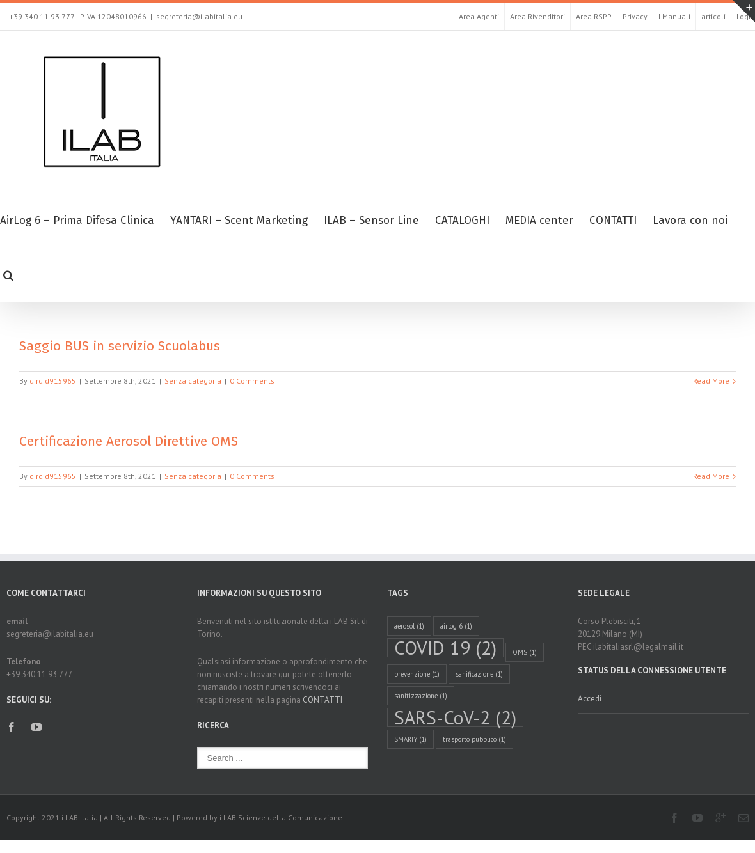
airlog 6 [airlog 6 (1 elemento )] (456, 626)
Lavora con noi (690, 220)
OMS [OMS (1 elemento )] (525, 652)
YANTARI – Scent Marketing (239, 220)
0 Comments (252, 381)
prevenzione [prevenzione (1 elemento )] (417, 673)
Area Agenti (479, 16)
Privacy (635, 16)
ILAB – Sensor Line (371, 220)
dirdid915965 (52, 381)
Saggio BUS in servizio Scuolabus (119, 346)
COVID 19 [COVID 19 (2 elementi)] (445, 647)
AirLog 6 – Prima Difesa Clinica (77, 220)
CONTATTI (613, 220)
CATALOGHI (462, 220)
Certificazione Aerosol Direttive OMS (128, 441)
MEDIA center (539, 220)
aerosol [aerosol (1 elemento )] (409, 626)
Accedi (589, 698)
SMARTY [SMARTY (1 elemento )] (410, 739)
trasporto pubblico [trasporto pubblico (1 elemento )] (474, 739)
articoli (713, 16)
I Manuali (674, 16)
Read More (711, 381)
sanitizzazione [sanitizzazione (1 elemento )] (420, 695)
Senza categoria (192, 381)
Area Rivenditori (537, 16)
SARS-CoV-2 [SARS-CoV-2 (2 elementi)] (455, 717)
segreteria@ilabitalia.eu (199, 16)
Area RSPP (594, 16)
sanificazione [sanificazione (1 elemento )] (479, 673)
